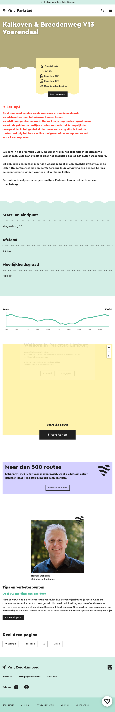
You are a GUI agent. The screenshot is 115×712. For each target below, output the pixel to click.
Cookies (65, 705)
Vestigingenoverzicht (29, 677)
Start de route (57, 94)
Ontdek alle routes (57, 488)
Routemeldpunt (13, 617)
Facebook (30, 644)
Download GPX (51, 81)
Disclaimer (8, 705)
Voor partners (82, 705)
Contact (7, 677)
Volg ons (7, 687)
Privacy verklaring (45, 705)
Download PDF (51, 76)
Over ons (52, 677)
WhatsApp (10, 644)
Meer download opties (55, 86)
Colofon (25, 705)
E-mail (56, 644)
